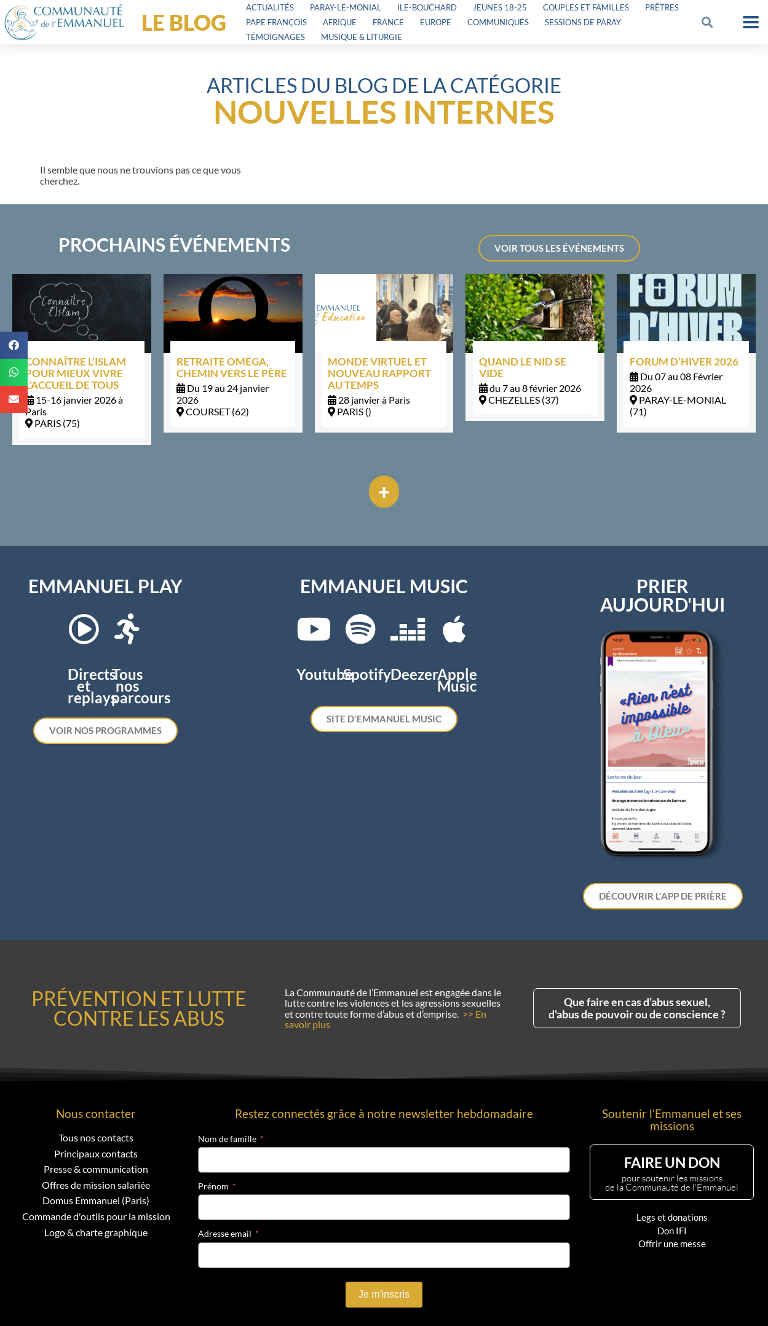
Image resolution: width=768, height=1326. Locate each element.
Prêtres (662, 7)
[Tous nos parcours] (127, 628)
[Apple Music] (454, 628)
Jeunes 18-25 (500, 7)
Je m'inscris (384, 1294)
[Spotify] (360, 628)
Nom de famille (227, 1139)
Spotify (367, 674)
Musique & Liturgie (361, 37)
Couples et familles (586, 7)
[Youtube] (313, 628)
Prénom (213, 1186)
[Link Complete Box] (81, 359)
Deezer (414, 674)
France (388, 22)
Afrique (340, 22)
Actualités (270, 7)
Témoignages (275, 37)
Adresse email (224, 1234)
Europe (435, 22)
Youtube (324, 674)
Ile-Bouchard (427, 7)
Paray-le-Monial (345, 7)
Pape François (276, 22)
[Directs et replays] (83, 628)
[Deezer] (407, 628)
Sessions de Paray (583, 22)
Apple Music (457, 680)
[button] (707, 22)
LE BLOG (183, 22)
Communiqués (498, 22)
